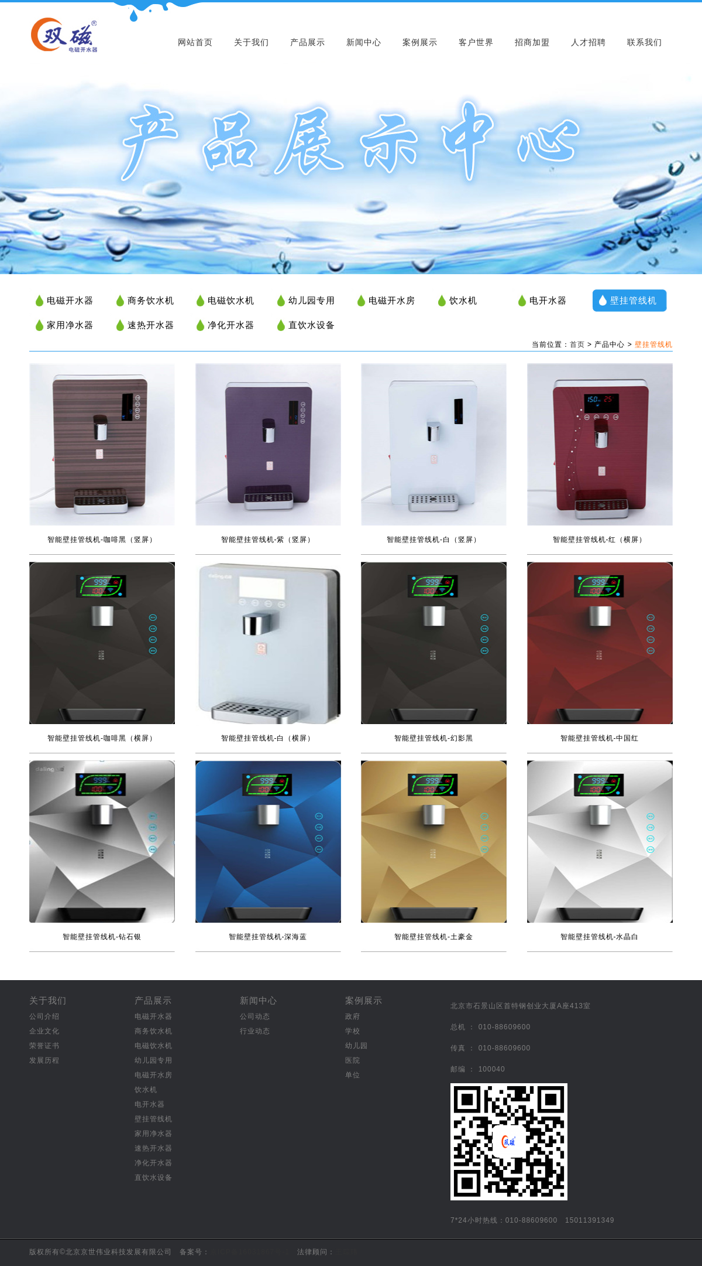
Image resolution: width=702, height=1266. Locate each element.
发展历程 (44, 1060)
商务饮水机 (151, 300)
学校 (352, 1031)
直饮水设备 (311, 325)
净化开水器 (231, 325)
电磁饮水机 (231, 300)
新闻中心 (363, 42)
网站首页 (195, 42)
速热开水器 (151, 325)
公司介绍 (44, 1016)
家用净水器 (70, 325)
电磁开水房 (392, 300)
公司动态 (255, 1016)
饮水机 (463, 300)
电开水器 (548, 300)
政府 (352, 1016)
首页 (577, 344)
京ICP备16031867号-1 (250, 1252)
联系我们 (644, 42)
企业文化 (44, 1031)
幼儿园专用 (311, 300)
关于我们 (251, 42)
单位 (352, 1075)
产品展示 (307, 42)
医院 (352, 1060)
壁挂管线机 (633, 300)
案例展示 (420, 42)
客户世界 (476, 42)
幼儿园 (356, 1046)
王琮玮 (346, 1252)
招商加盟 (532, 42)
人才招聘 (588, 42)
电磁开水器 (70, 300)
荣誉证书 (44, 1046)
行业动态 (255, 1031)
